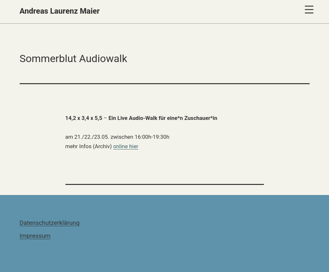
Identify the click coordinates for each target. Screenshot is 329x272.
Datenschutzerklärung (49, 223)
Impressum (35, 236)
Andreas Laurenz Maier (60, 11)
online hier (125, 146)
